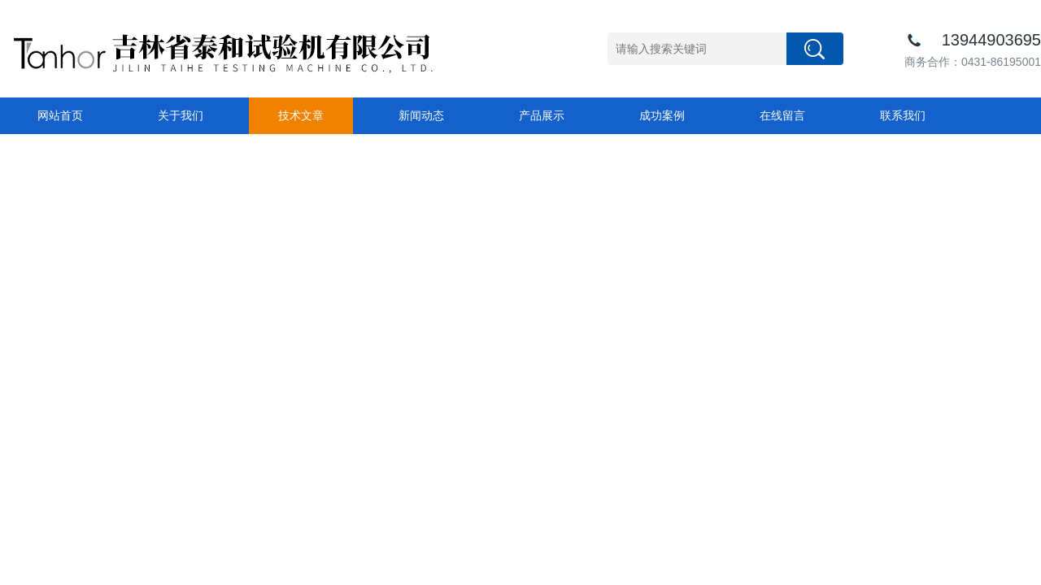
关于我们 (180, 115)
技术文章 (301, 115)
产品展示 (541, 115)
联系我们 (903, 115)
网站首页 (60, 115)
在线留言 (782, 115)
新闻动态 (421, 115)
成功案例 (662, 115)
